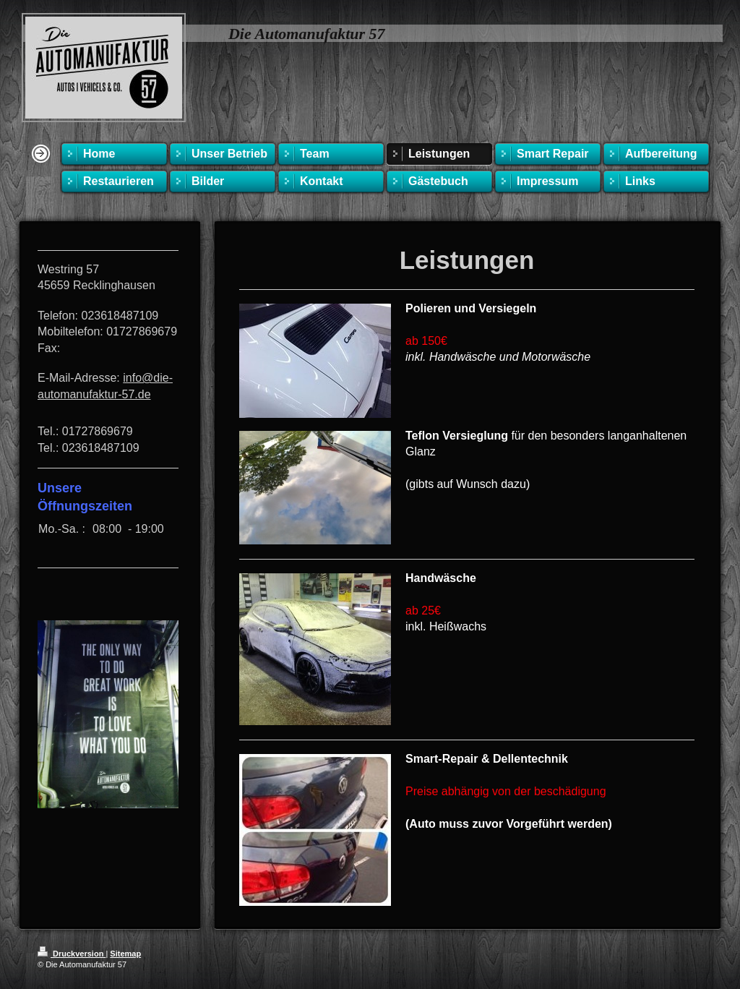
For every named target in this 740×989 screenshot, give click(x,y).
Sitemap (125, 953)
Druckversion (72, 953)
